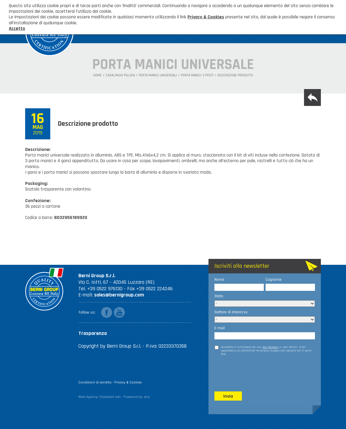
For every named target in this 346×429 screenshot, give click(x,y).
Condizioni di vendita (94, 382)
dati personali (271, 347)
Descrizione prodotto (235, 75)
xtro (147, 397)
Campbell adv (110, 397)
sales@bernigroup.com (119, 294)
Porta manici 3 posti (197, 75)
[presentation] (259, 373)
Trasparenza (92, 333)
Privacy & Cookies (128, 382)
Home (97, 75)
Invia (228, 396)
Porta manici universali (158, 75)
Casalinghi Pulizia (120, 75)
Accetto (17, 28)
